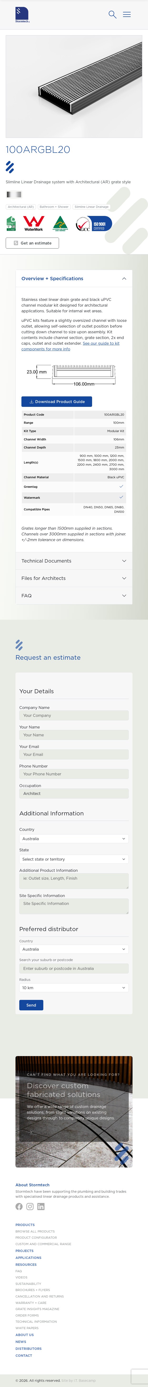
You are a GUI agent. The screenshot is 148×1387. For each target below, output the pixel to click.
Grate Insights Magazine (37, 1309)
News (20, 1341)
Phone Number (33, 766)
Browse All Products (35, 1231)
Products (25, 1224)
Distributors (28, 1348)
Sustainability (28, 1284)
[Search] (114, 14)
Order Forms (27, 1315)
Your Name (29, 727)
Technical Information (36, 1322)
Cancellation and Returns (39, 1296)
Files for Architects (43, 578)
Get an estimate (32, 243)
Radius (24, 979)
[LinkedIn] (40, 1206)
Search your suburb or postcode (46, 960)
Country (26, 829)
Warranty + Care (30, 1303)
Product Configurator (36, 1238)
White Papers (27, 1328)
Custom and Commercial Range (43, 1244)
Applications (28, 1257)
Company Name (34, 707)
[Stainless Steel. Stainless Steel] (14, 194)
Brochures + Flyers (32, 1290)
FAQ (26, 595)
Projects (24, 1250)
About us (24, 1334)
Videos (21, 1277)
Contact (23, 1355)
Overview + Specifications (52, 278)
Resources (26, 1264)
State (24, 850)
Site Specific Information (42, 895)
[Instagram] (30, 1206)
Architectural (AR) (21, 207)
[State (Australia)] (74, 859)
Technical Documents (46, 561)
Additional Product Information (48, 870)
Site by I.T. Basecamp (78, 1380)
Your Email (29, 746)
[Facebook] (19, 1206)
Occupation (30, 785)
